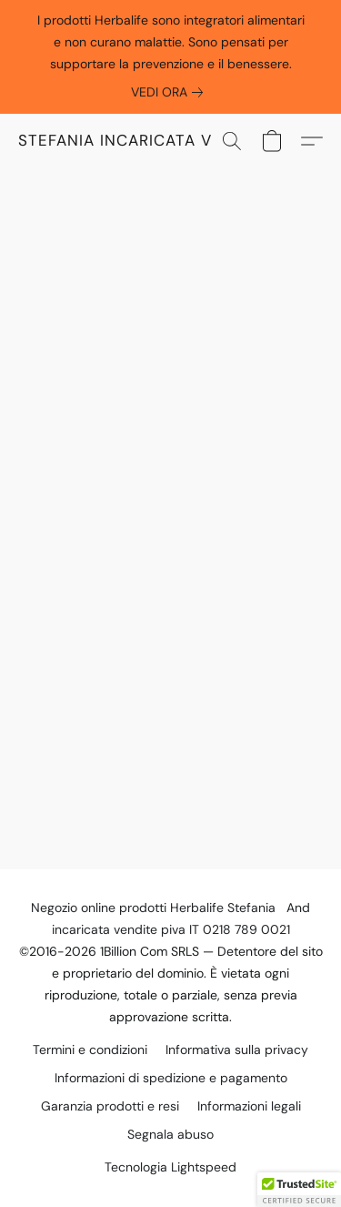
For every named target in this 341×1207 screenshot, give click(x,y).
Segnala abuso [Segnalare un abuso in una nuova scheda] (170, 1134)
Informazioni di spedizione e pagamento (171, 1078)
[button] (132, 141)
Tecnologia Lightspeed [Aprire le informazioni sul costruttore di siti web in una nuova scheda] (170, 1167)
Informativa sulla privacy (236, 1049)
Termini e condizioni (90, 1049)
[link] (170, 92)
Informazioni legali (249, 1106)
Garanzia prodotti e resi (110, 1106)
